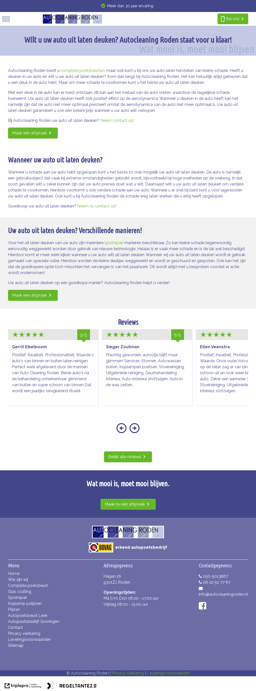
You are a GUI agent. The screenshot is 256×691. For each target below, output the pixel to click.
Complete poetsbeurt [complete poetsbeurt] (28, 585)
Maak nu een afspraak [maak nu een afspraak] (125, 504)
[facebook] (203, 607)
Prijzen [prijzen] (14, 609)
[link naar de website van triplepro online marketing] (23, 686)
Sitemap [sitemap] (16, 645)
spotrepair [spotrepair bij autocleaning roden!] (113, 242)
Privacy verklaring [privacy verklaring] (24, 633)
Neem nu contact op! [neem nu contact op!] (96, 206)
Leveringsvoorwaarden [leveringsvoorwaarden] (29, 639)
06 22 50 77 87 (214, 582)
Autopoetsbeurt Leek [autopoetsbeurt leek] (28, 615)
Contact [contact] (15, 627)
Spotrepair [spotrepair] (17, 597)
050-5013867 (213, 576)
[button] (121, 431)
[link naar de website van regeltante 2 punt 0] (71, 686)
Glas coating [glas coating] (19, 591)
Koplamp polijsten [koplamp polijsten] (25, 603)
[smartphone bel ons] (233, 18)
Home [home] (14, 573)
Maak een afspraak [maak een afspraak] (29, 133)
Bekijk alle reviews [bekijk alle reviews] (124, 456)
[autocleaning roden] (72, 22)
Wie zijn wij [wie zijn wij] (18, 579)
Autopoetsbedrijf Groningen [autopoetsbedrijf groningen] (33, 621)
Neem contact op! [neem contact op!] (117, 120)
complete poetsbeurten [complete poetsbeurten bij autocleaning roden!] (82, 70)
